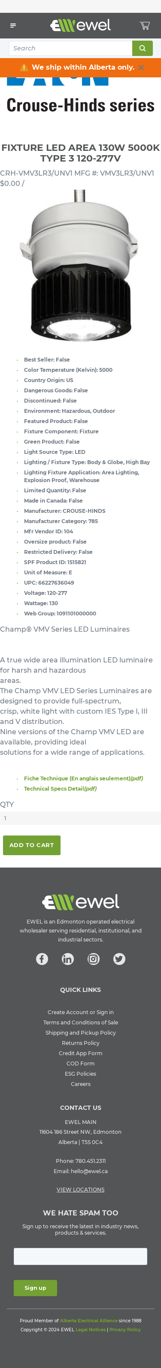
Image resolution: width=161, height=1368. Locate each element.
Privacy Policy (125, 1330)
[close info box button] (141, 67)
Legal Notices (91, 1330)
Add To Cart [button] (31, 844)
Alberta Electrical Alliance (89, 1321)
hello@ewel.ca (89, 1171)
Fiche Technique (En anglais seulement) (83, 778)
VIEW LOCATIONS (80, 1189)
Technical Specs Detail (60, 788)
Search (142, 48)
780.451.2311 (91, 1161)
